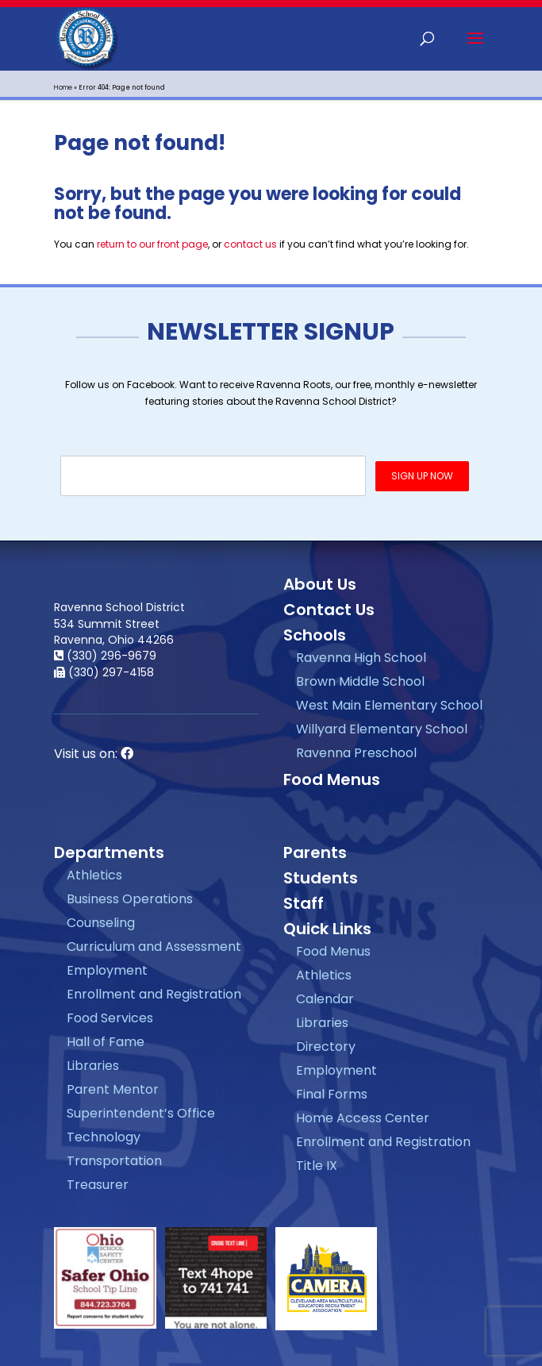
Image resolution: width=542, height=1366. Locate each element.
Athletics (94, 875)
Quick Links (327, 929)
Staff (303, 903)
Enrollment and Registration (154, 994)
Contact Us (329, 609)
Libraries (93, 1065)
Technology (103, 1137)
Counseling (101, 923)
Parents (315, 852)
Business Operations (130, 899)
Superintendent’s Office (141, 1113)
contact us (250, 244)
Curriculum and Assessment (154, 946)
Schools (314, 635)
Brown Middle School (360, 681)
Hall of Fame (105, 1042)
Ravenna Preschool (356, 753)
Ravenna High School (361, 657)
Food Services (110, 1018)
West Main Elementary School (389, 705)
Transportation (114, 1161)
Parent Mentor (113, 1089)
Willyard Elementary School (381, 729)
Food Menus (331, 779)
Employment (107, 970)
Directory (326, 1046)
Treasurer (98, 1185)
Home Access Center (362, 1118)
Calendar (325, 999)
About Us (319, 584)
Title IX (316, 1165)
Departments (109, 852)
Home (63, 87)
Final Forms (331, 1094)
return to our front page (152, 244)
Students (320, 878)
